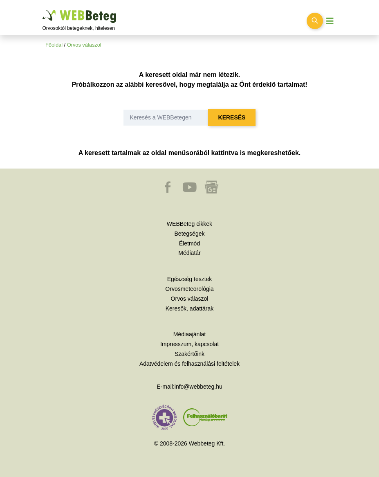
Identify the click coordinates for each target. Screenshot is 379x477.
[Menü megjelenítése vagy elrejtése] (330, 21)
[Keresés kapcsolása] (315, 21)
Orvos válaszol (84, 45)
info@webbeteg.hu (198, 386)
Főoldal (54, 45)
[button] (168, 191)
